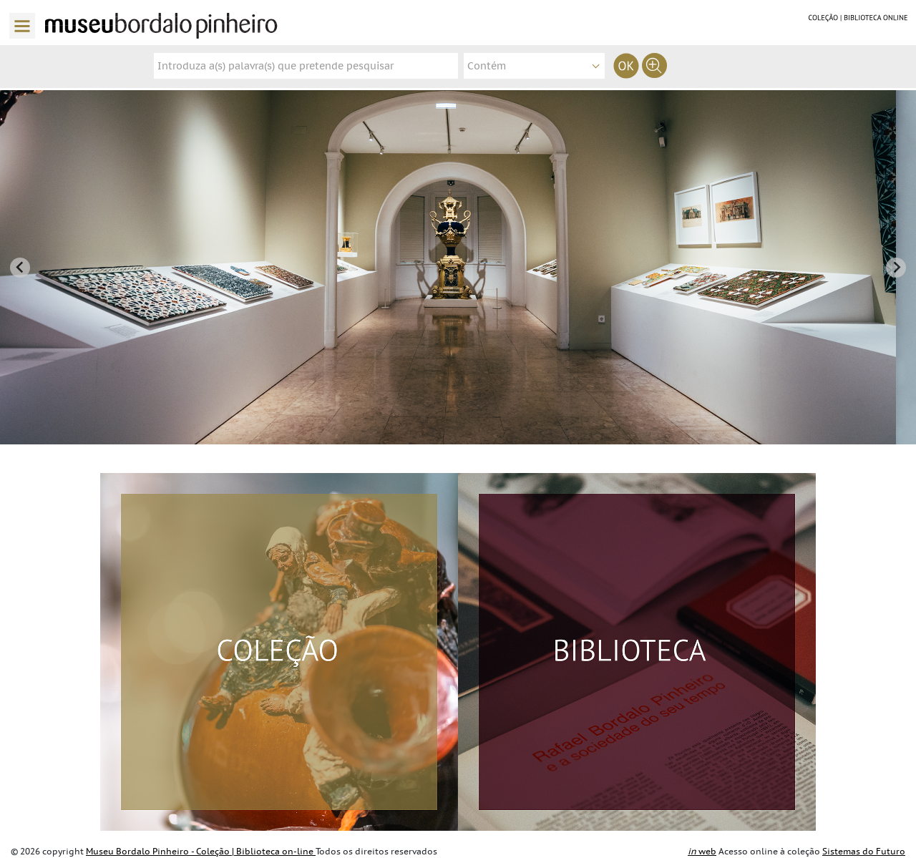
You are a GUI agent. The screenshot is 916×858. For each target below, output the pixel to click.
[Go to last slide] (20, 268)
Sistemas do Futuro (863, 852)
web (702, 852)
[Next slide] (896, 268)
